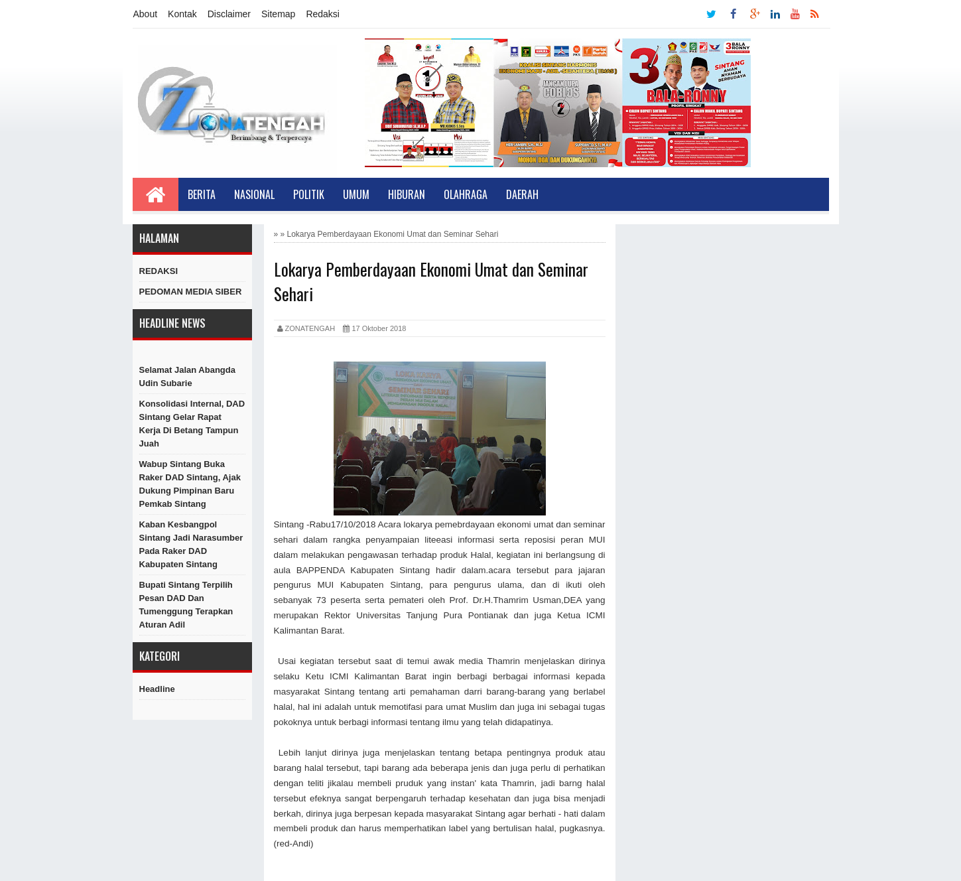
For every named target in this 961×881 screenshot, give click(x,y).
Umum (356, 194)
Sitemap (278, 14)
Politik (308, 194)
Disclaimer (229, 14)
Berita (202, 194)
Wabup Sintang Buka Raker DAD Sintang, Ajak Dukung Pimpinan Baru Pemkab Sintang (190, 484)
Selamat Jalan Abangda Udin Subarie (187, 376)
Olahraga (465, 194)
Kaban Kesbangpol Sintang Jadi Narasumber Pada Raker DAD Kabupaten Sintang (191, 544)
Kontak (182, 14)
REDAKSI (158, 271)
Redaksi (323, 14)
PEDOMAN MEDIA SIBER (190, 292)
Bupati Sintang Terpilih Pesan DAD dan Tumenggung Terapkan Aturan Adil (186, 605)
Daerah (522, 194)
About (145, 14)
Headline (157, 689)
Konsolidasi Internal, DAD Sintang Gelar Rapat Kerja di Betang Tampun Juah (192, 423)
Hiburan (406, 194)
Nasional (254, 194)
